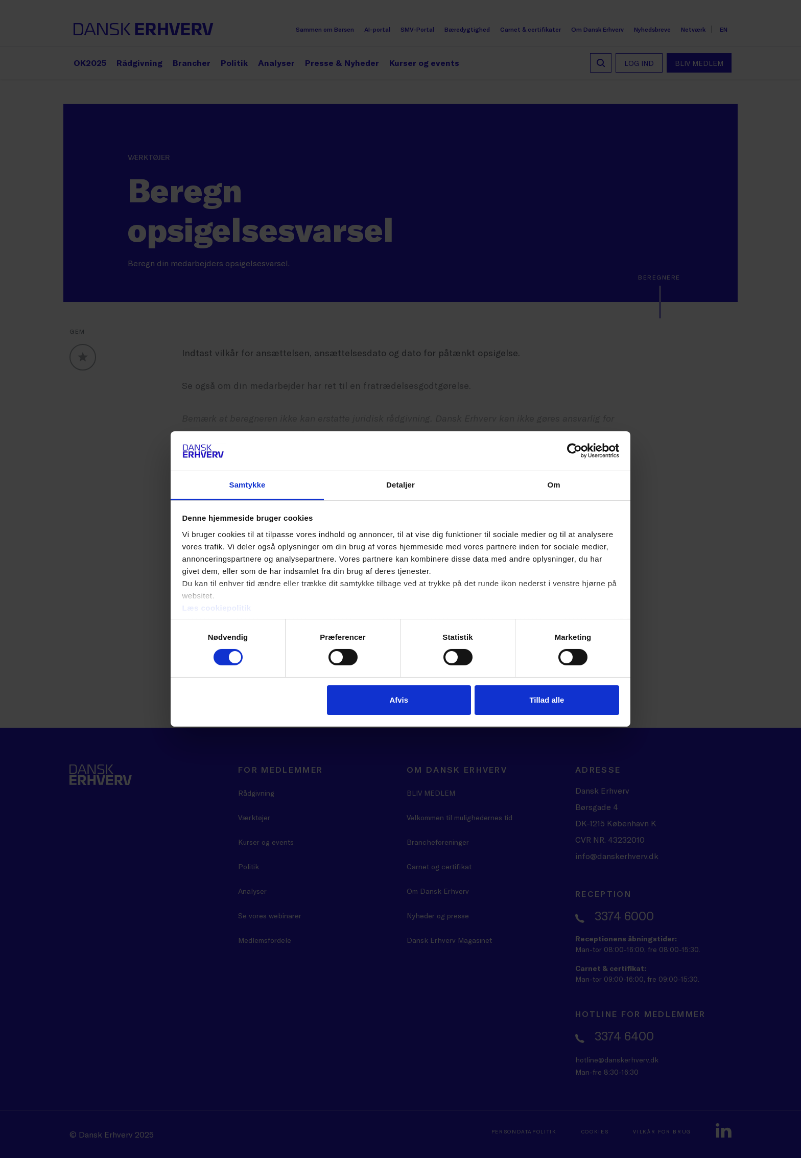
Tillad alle (546, 700)
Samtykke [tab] (247, 484)
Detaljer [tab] (400, 484)
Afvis (398, 700)
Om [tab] (553, 484)
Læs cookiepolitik (216, 608)
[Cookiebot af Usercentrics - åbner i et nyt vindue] (574, 450)
